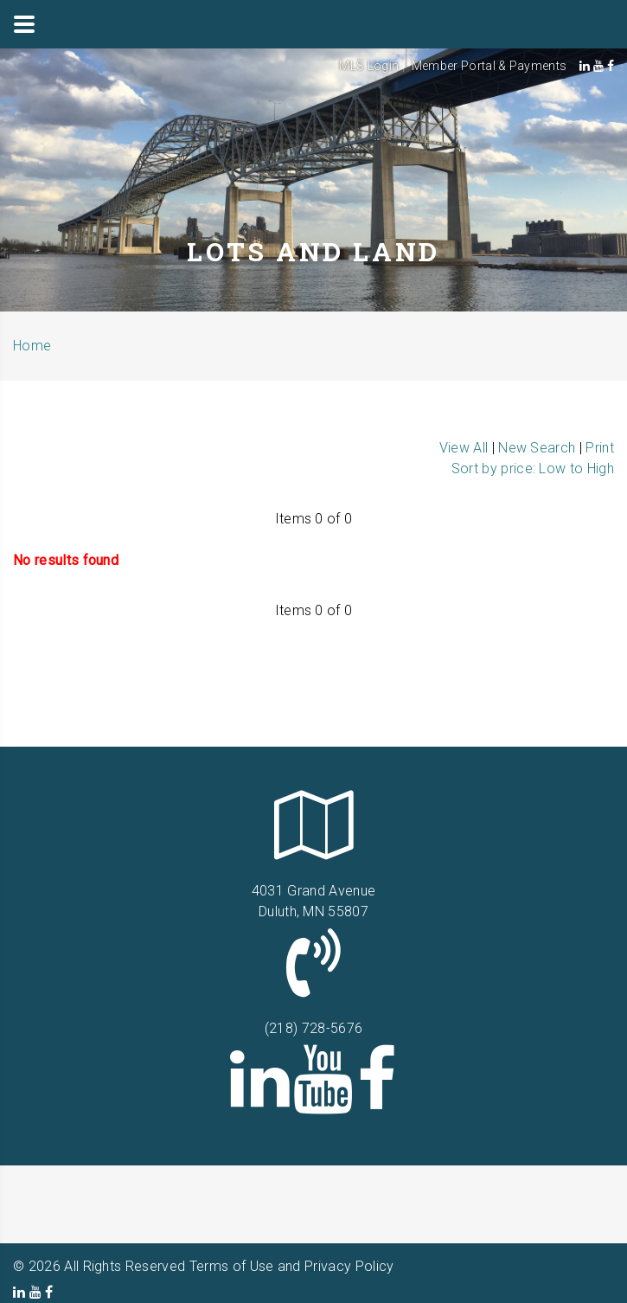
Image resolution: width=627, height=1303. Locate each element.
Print (599, 448)
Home (32, 345)
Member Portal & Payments (489, 66)
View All (464, 448)
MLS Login (369, 66)
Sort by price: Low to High (532, 468)
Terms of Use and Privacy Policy (291, 1266)
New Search (536, 448)
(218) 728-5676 (313, 1028)
